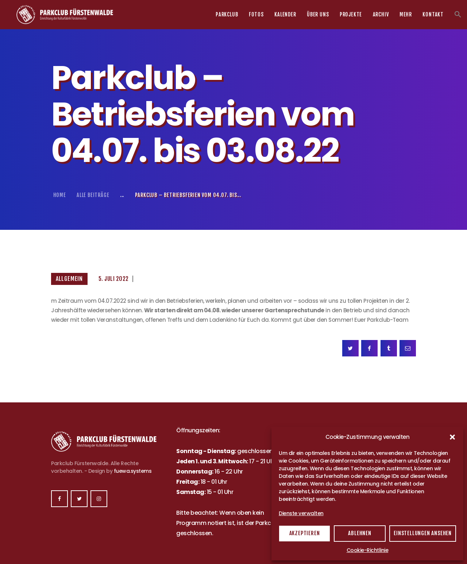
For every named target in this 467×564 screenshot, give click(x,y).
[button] (452, 437)
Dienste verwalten (301, 513)
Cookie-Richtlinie (368, 550)
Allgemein (69, 278)
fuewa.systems (133, 471)
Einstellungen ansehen (423, 533)
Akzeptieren (304, 533)
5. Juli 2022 (114, 278)
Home (59, 195)
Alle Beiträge (93, 195)
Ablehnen (359, 533)
